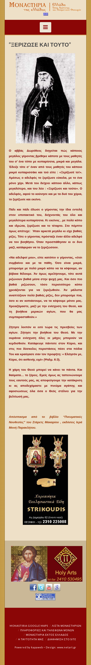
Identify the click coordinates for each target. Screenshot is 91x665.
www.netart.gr (66, 647)
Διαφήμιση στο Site (61, 639)
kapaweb (37, 647)
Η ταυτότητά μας (31, 639)
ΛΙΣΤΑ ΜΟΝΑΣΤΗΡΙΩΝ (66, 625)
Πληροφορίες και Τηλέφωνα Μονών (47, 630)
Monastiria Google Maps (29, 625)
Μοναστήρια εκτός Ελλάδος (47, 634)
